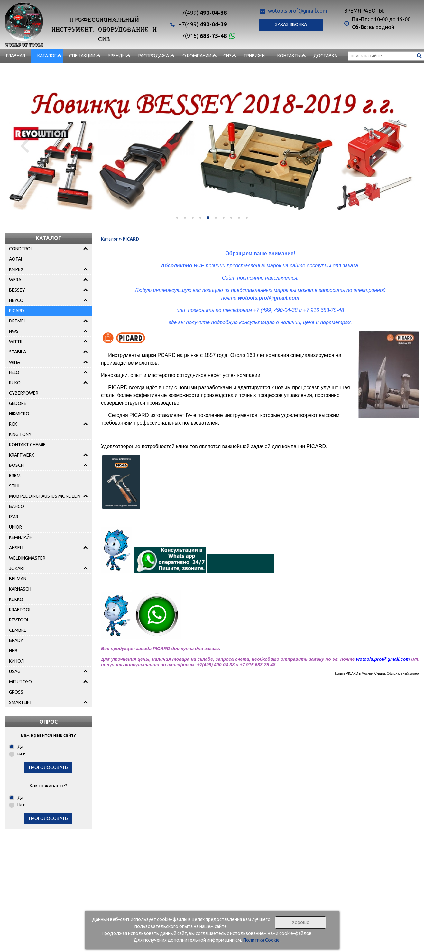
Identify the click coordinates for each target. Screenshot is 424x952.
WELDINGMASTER (27, 558)
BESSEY (17, 290)
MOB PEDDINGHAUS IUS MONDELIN (44, 496)
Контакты (289, 55)
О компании (196, 55)
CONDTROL (21, 248)
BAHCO (16, 506)
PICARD (16, 310)
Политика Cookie (261, 940)
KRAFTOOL (20, 609)
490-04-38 (203, 12)
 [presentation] (399, 145)
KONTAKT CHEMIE (27, 444)
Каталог (47, 55)
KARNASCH (20, 588)
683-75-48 (203, 36)
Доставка (325, 55)
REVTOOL (19, 619)
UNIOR (15, 527)
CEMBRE (17, 630)
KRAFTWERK (21, 454)
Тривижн (254, 55)
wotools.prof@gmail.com (297, 11)
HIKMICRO (19, 413)
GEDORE (17, 403)
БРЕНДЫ (117, 55)
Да (20, 746)
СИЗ (227, 55)
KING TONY (20, 434)
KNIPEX (16, 269)
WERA (15, 279)
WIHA (14, 362)
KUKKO (16, 599)
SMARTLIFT (20, 702)
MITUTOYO (20, 681)
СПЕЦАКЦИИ (82, 55)
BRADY (16, 640)
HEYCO (16, 300)
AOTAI (15, 259)
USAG (14, 671)
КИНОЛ (16, 661)
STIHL (15, 485)
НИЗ (13, 650)
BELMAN (17, 578)
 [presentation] (25, 145)
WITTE (16, 341)
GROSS (16, 692)
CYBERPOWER (23, 393)
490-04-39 (203, 24)
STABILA (17, 351)
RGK (13, 424)
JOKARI (16, 568)
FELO (14, 372)
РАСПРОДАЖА (153, 55)
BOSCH (16, 465)
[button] (177, 218)
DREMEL (17, 320)
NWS (14, 331)
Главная (15, 55)
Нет (21, 754)
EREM (15, 475)
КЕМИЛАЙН (20, 537)
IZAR (13, 516)
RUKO (15, 382)
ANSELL (16, 547)
